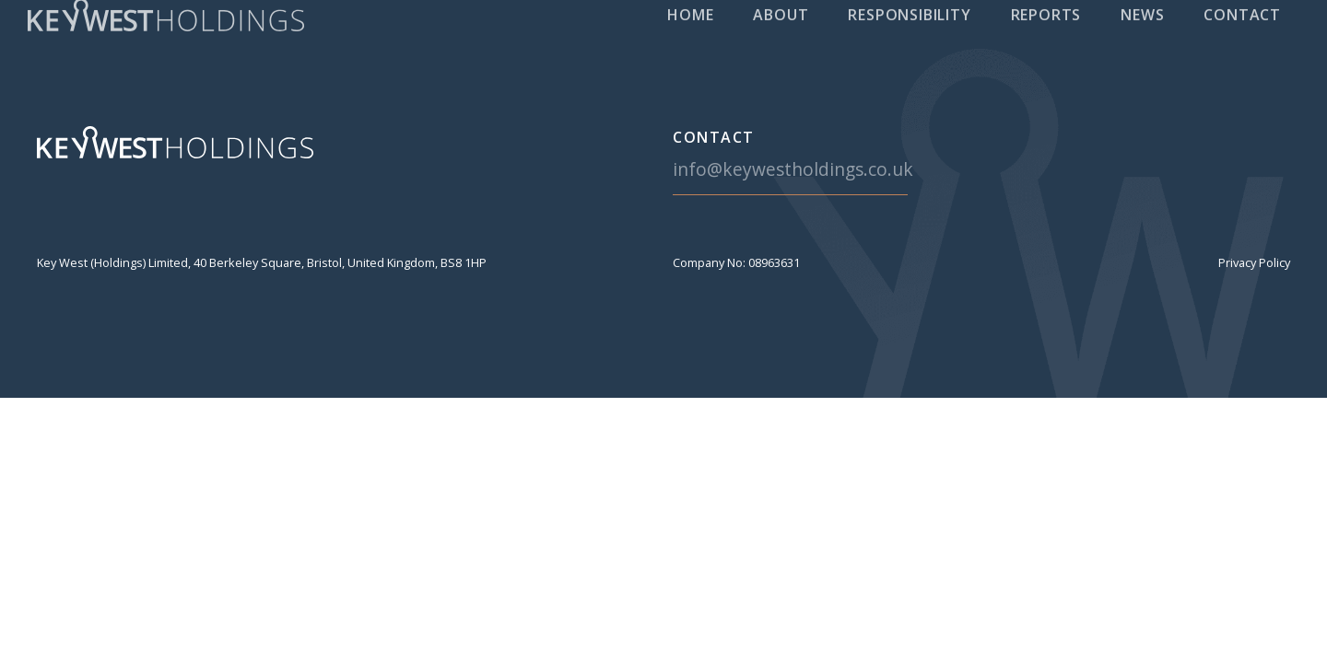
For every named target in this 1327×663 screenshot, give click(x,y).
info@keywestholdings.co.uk (793, 169)
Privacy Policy (1254, 262)
